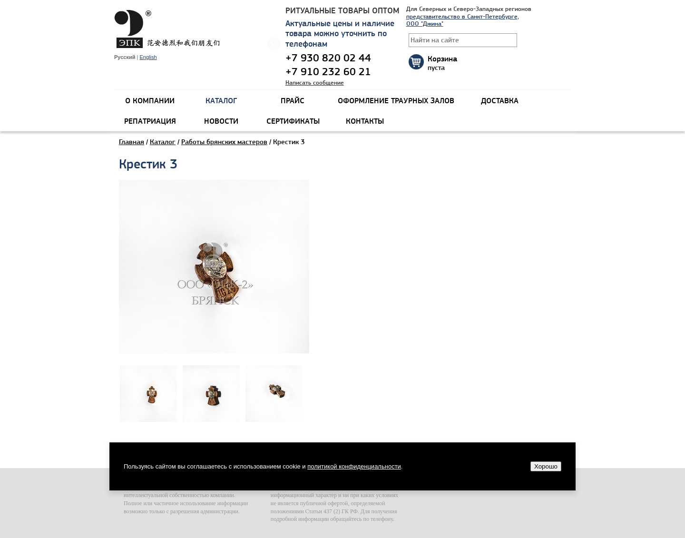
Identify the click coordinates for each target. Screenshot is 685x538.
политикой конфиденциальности (354, 466)
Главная (131, 141)
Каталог (163, 141)
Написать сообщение (314, 82)
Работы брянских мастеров (224, 141)
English (148, 57)
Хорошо (546, 466)
